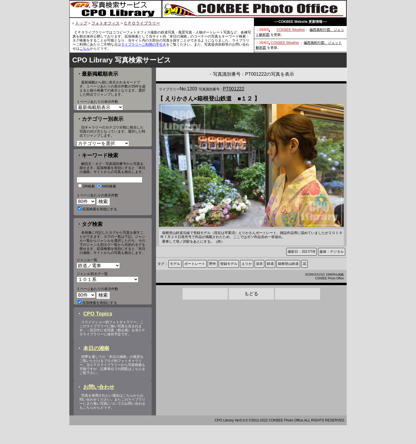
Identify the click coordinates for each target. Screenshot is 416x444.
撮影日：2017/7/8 (301, 252)
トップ (81, 23)
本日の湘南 (96, 367)
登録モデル (228, 264)
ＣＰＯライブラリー (142, 23)
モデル (175, 264)
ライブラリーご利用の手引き (143, 44)
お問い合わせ (98, 406)
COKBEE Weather (290, 30)
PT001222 (233, 88)
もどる (251, 293)
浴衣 (259, 264)
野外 (212, 264)
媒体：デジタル (332, 252)
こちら (84, 49)
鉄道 (270, 264)
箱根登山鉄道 (288, 264)
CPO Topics (97, 332)
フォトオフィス (105, 23)
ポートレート (194, 264)
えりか (247, 264)
